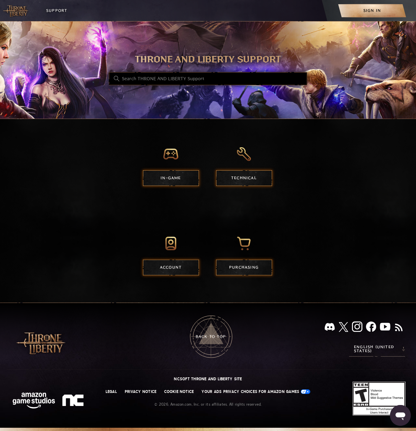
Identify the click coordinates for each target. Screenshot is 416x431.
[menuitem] (372, 10)
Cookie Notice (179, 391)
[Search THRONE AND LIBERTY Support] (208, 78)
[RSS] (398, 327)
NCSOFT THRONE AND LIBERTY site (208, 379)
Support (56, 10)
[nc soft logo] (73, 402)
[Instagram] (357, 327)
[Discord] (329, 328)
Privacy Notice (140, 391)
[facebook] (371, 327)
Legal (111, 391)
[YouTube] (385, 327)
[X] (343, 328)
